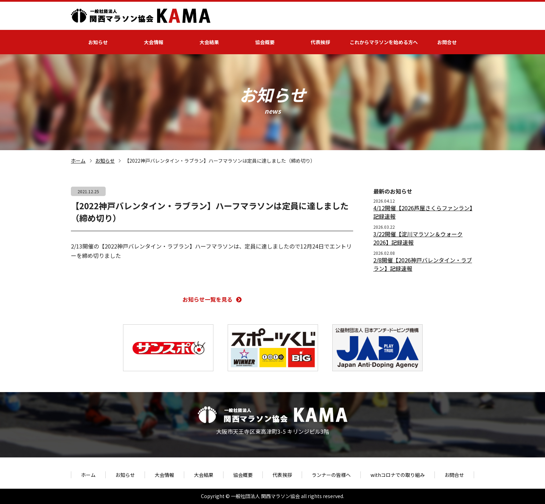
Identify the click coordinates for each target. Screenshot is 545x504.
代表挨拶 (320, 42)
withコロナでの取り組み (398, 474)
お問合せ (447, 42)
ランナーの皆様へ (331, 474)
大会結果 (209, 42)
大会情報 (153, 42)
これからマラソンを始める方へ (384, 42)
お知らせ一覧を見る (212, 299)
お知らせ (98, 42)
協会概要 (265, 42)
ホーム (78, 160)
